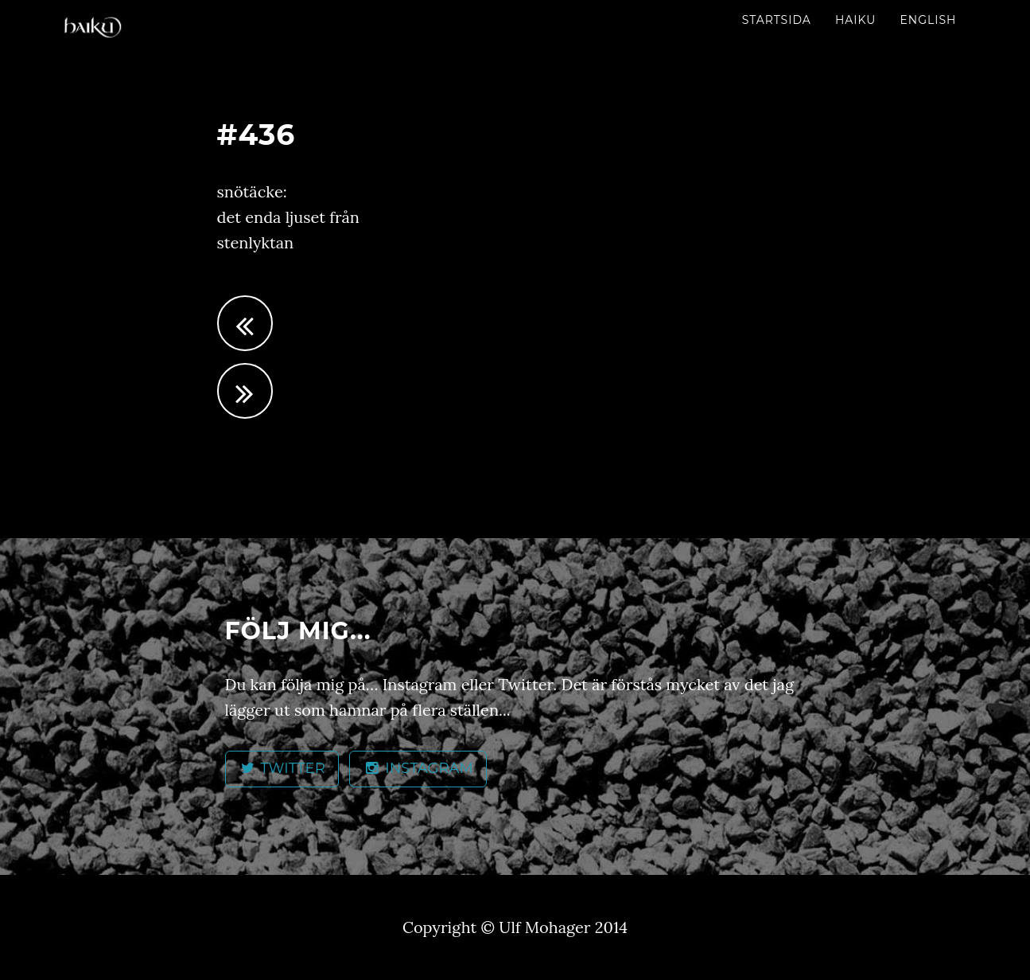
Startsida (776, 20)
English (928, 20)
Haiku (855, 20)
